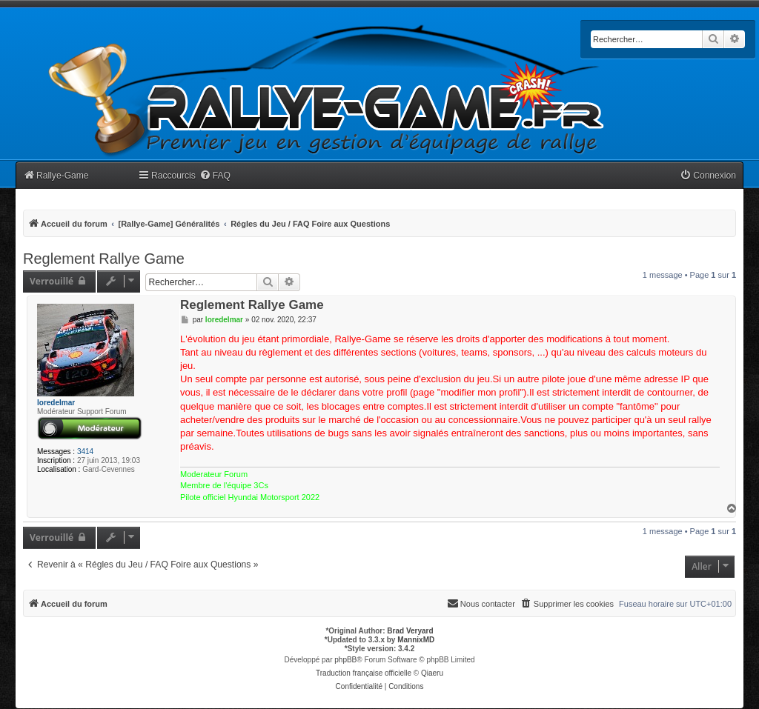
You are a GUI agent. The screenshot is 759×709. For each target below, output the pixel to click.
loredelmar (56, 403)
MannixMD (415, 640)
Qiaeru (432, 673)
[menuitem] (215, 176)
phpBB (345, 660)
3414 (85, 451)
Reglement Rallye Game (104, 258)
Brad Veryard (410, 631)
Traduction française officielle (363, 673)
